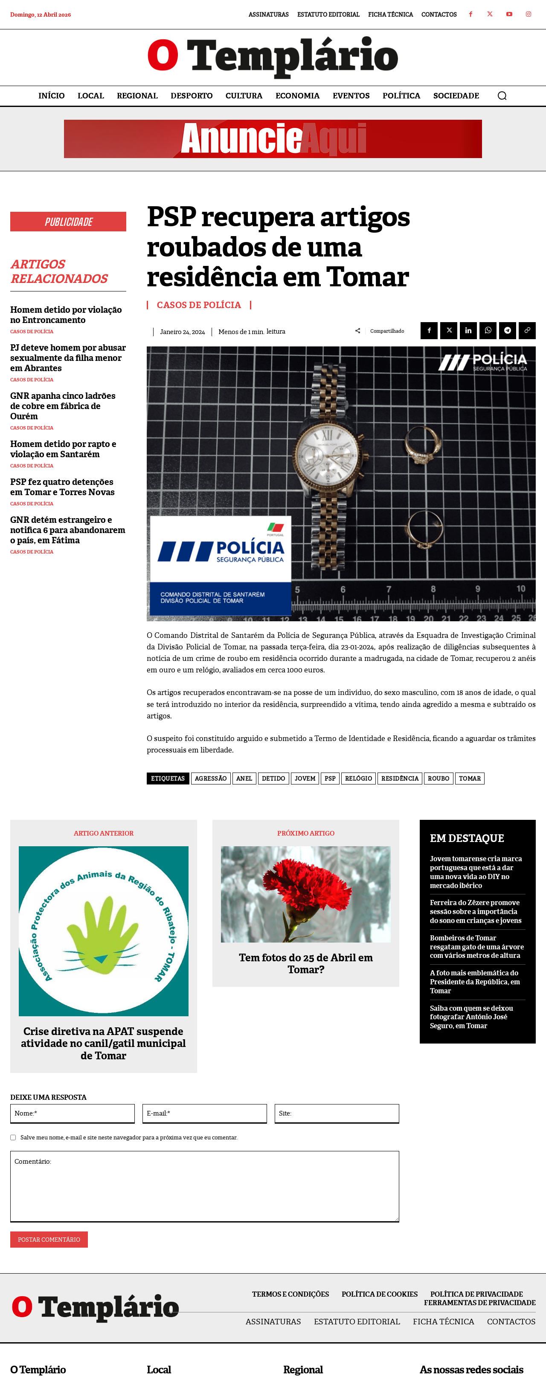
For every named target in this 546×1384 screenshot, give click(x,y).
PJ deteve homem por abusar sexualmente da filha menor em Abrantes (68, 358)
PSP (330, 778)
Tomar (470, 778)
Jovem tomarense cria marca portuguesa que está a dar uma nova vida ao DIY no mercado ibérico (476, 872)
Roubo (439, 778)
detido (273, 778)
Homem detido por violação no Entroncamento (66, 315)
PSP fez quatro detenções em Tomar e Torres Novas (62, 487)
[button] (502, 95)
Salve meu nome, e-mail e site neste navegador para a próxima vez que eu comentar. (129, 1137)
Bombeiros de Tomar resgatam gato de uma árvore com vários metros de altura (477, 947)
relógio (358, 778)
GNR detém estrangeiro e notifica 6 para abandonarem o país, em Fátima (67, 530)
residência (399, 778)
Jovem (305, 778)
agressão (211, 778)
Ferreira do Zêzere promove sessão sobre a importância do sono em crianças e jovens (476, 911)
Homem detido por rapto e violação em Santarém (63, 449)
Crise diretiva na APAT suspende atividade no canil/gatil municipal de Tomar (103, 1044)
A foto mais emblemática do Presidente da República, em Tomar (475, 982)
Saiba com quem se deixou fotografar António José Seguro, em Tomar (471, 1017)
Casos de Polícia (31, 331)
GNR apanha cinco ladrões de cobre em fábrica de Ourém (63, 406)
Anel (244, 778)
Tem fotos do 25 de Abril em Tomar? (306, 964)
